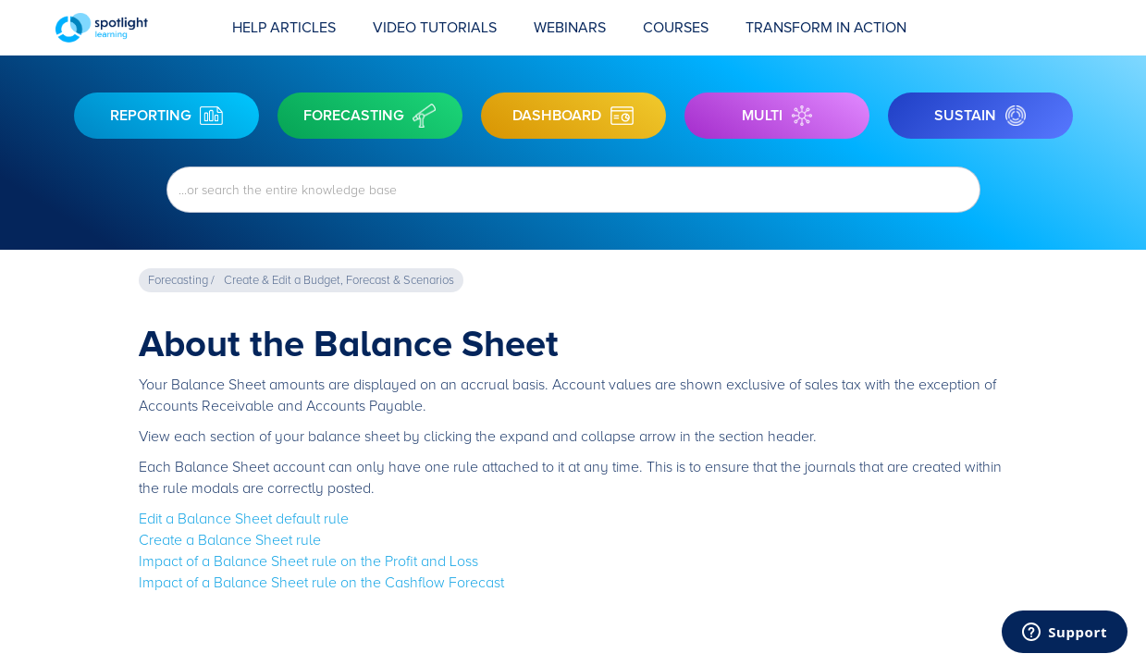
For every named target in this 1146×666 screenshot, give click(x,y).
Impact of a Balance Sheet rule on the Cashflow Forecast (321, 583)
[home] (134, 28)
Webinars (570, 27)
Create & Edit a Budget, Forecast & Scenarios (339, 280)
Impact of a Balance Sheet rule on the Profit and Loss (308, 561)
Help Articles (284, 27)
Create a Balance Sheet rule (230, 540)
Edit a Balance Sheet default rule (244, 519)
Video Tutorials (435, 27)
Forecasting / (181, 280)
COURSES (676, 27)
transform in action (826, 27)
